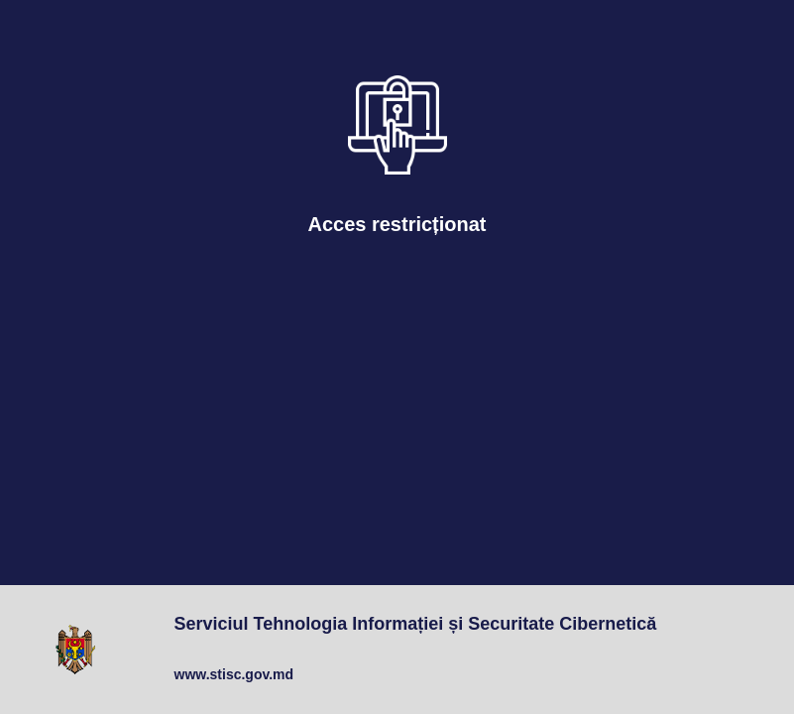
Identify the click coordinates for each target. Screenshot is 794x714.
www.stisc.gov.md (234, 674)
